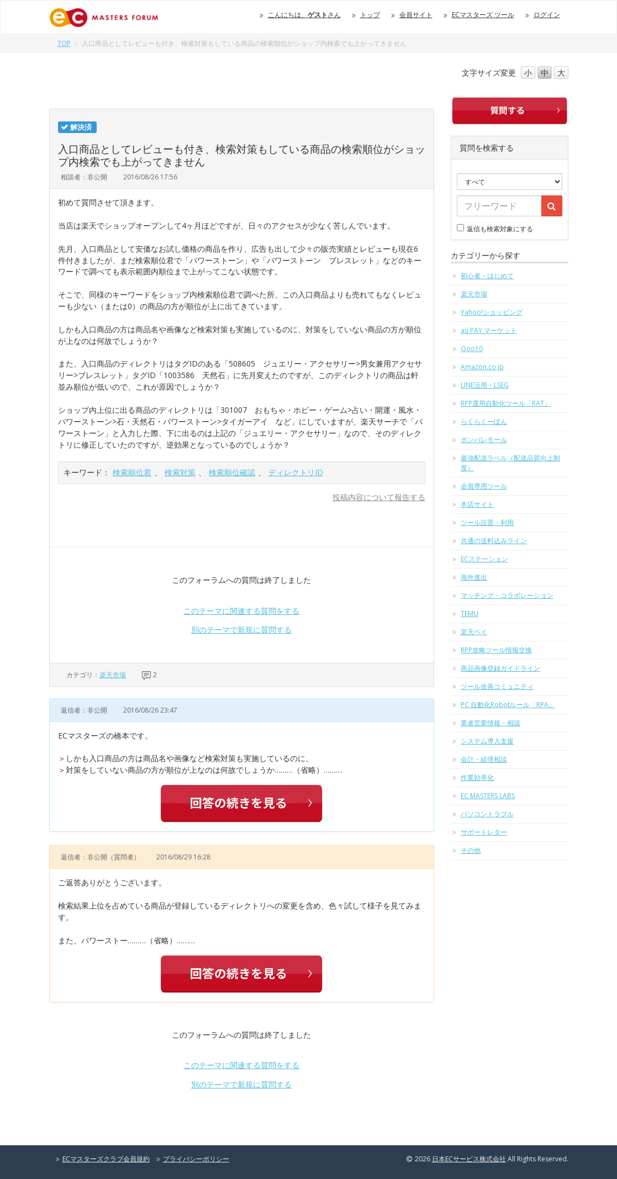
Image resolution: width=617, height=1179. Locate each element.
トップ (370, 14)
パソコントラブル (487, 814)
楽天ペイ (474, 631)
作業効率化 (477, 777)
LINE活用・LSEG (485, 385)
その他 (471, 850)
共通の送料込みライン (494, 540)
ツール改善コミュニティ (497, 686)
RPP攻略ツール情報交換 (496, 650)
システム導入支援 (487, 741)
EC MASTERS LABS (488, 795)
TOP (64, 43)
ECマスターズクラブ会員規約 (106, 1159)
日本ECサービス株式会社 (469, 1159)
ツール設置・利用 (487, 522)
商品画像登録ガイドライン (500, 668)
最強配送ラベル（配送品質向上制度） (510, 462)
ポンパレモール (484, 439)
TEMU (469, 613)
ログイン (547, 14)
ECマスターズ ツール (483, 14)
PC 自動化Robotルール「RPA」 (508, 704)
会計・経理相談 (484, 759)
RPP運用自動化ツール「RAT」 (506, 403)
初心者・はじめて (487, 275)
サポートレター (484, 832)
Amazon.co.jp (482, 366)
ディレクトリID (295, 472)
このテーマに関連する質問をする (241, 611)
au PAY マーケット (489, 330)
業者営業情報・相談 (490, 722)
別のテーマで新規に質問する (241, 629)
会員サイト (416, 14)
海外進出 (474, 577)
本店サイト (477, 504)
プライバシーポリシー (196, 1159)
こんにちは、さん (304, 14)
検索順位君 (132, 472)
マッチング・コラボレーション (507, 595)
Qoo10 (472, 348)
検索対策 (180, 472)
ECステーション (484, 559)
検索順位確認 (232, 472)
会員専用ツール (484, 486)
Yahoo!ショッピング (492, 312)
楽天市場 (112, 674)
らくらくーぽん (484, 421)
